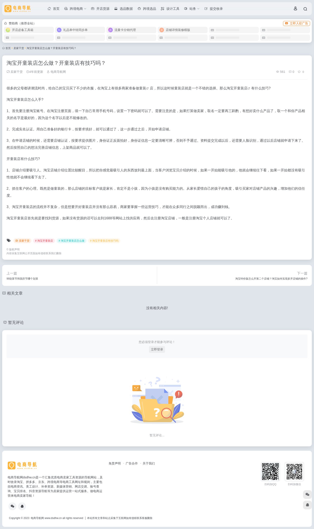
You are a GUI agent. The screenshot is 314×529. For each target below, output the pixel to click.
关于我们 (149, 463)
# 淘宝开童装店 (44, 240)
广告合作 (132, 463)
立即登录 (157, 349)
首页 (8, 48)
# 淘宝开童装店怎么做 (71, 240)
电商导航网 (56, 71)
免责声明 (115, 463)
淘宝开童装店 (237, 88)
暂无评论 (16, 322)
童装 (142, 88)
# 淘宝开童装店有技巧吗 (104, 240)
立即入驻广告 (296, 23)
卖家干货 (19, 48)
